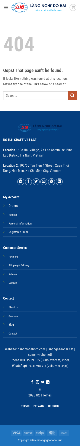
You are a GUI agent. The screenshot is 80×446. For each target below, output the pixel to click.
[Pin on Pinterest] (51, 181)
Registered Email (18, 232)
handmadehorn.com (31, 349)
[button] (5, 7)
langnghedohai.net (60, 349)
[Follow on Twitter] (42, 382)
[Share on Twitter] (36, 181)
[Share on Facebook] (28, 181)
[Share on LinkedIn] (59, 181)
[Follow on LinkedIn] (47, 382)
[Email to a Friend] (43, 181)
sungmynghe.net (39, 355)
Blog (11, 325)
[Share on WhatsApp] (20, 181)
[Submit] (72, 95)
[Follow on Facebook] (32, 382)
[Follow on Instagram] (37, 382)
